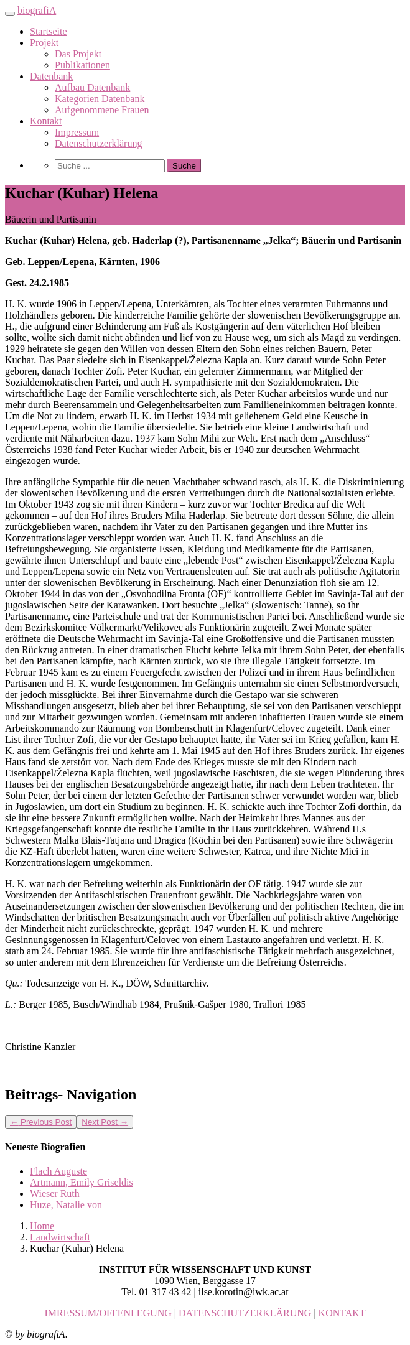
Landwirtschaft (60, 1237)
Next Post (105, 1122)
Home (42, 1226)
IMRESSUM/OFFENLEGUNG (107, 1313)
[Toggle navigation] (10, 14)
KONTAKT (342, 1313)
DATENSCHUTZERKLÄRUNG (245, 1313)
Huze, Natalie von (66, 1204)
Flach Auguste (58, 1171)
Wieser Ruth (55, 1193)
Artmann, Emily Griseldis (81, 1182)
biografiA (36, 10)
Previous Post (41, 1122)
